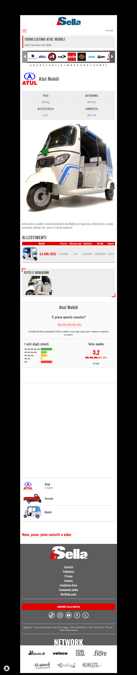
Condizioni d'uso (68, 587)
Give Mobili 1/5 (60, 325)
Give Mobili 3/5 (69, 325)
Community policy (68, 591)
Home (27, 44)
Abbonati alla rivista (68, 608)
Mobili (48, 514)
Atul (43, 44)
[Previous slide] (25, 57)
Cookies (68, 582)
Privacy (69, 578)
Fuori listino (35, 44)
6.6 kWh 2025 (48, 254)
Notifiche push (68, 596)
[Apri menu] (24, 30)
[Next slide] (112, 57)
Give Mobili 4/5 (74, 325)
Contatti (68, 569)
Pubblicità (68, 573)
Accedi (109, 30)
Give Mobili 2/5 (64, 325)
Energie (49, 500)
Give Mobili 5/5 (79, 325)
